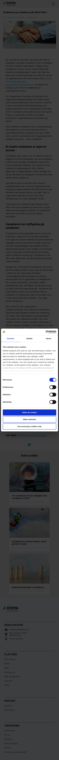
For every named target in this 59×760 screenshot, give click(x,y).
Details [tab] (29, 338)
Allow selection (29, 419)
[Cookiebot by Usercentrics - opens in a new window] (45, 331)
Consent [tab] (10, 338)
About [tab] (48, 338)
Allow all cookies (29, 412)
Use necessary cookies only (29, 426)
